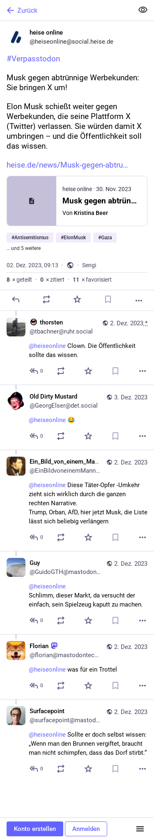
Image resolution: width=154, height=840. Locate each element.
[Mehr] (139, 301)
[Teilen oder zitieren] (46, 299)
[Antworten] (16, 299)
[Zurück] (66, 10)
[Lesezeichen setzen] (108, 299)
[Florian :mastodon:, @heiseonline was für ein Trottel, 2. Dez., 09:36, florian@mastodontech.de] (77, 666)
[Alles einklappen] (143, 10)
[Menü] (140, 829)
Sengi (89, 265)
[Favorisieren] (77, 299)
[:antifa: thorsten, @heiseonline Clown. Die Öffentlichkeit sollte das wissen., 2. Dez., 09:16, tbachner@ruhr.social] (77, 348)
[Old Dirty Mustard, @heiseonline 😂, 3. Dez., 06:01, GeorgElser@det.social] (77, 417)
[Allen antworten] (37, 371)
